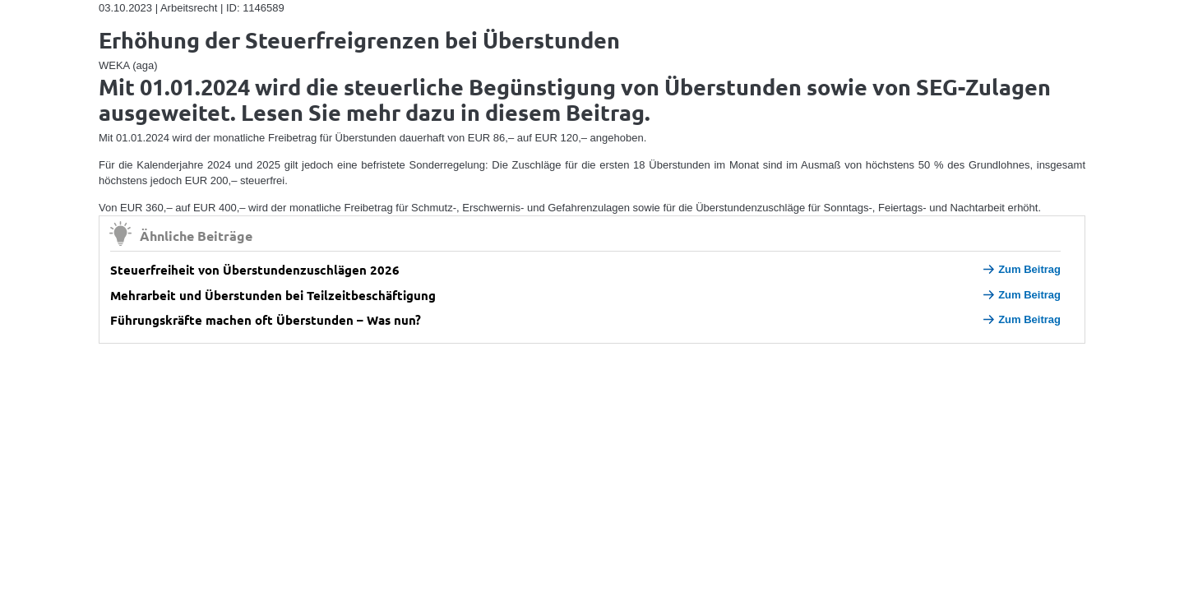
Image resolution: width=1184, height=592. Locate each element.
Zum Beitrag (1022, 269)
